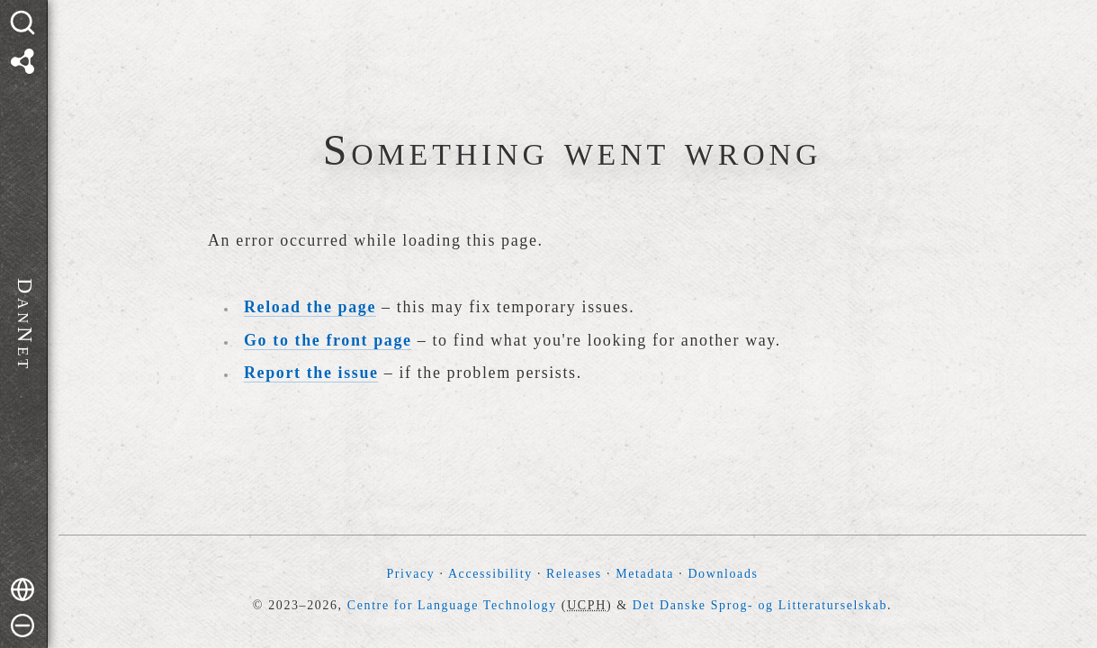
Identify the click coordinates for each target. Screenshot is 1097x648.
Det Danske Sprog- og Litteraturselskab (760, 605)
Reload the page (310, 307)
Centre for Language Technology (452, 605)
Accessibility (490, 573)
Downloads (723, 573)
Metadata (645, 573)
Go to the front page (328, 340)
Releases (574, 573)
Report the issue (311, 373)
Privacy (410, 573)
